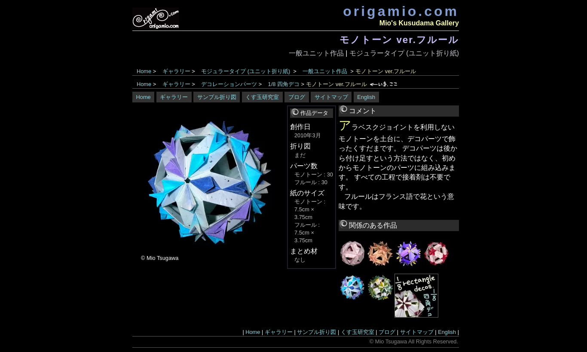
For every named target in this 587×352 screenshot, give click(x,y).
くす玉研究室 (262, 97)
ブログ (296, 97)
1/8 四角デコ (284, 84)
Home (144, 71)
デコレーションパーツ (229, 84)
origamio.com (401, 11)
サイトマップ (331, 97)
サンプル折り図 (216, 97)
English (366, 97)
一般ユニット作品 (316, 53)
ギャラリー (176, 71)
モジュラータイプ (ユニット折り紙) (404, 53)
